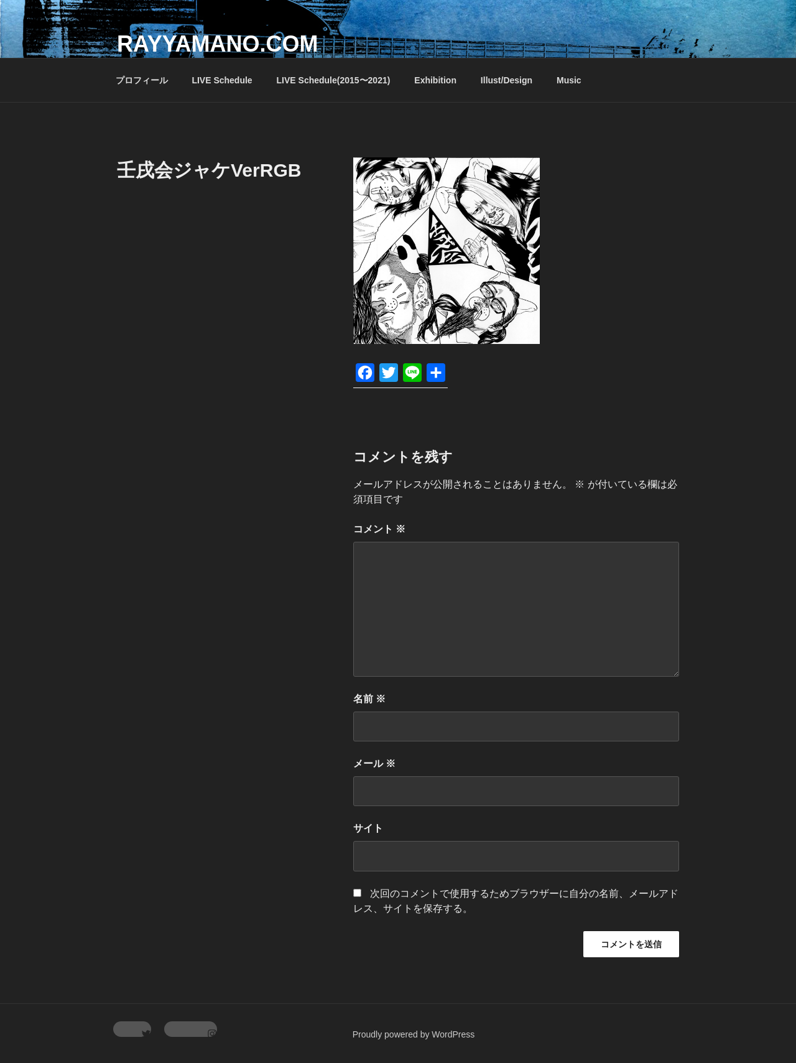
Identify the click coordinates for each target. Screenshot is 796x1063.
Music (569, 80)
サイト (368, 828)
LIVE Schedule (222, 80)
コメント (379, 529)
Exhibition (435, 80)
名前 (369, 699)
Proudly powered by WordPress (414, 1034)
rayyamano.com (217, 44)
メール (374, 763)
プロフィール (142, 80)
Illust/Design (506, 80)
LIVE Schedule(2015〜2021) (334, 80)
